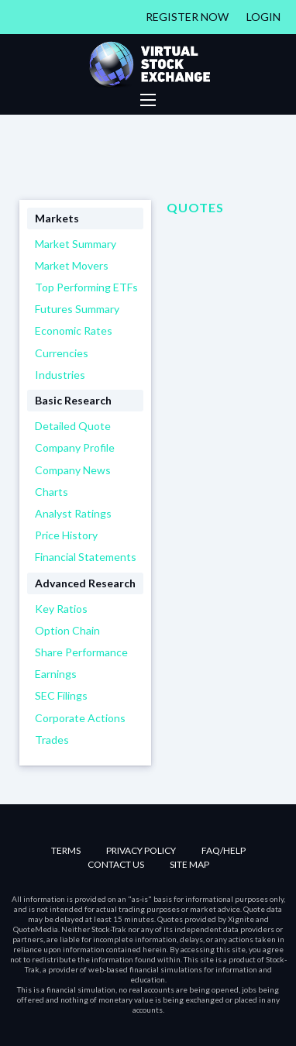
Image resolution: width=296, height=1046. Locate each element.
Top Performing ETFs (86, 287)
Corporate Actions (80, 717)
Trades (52, 739)
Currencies (61, 353)
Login (263, 16)
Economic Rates (73, 330)
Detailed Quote (73, 425)
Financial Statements (85, 556)
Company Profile (75, 447)
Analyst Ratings (73, 513)
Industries (60, 374)
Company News (73, 470)
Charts (51, 491)
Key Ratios (61, 608)
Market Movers (71, 265)
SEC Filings (61, 695)
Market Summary (75, 243)
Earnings (56, 673)
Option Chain (67, 630)
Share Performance (81, 652)
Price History (66, 535)
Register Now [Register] (187, 16)
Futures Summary (77, 308)
